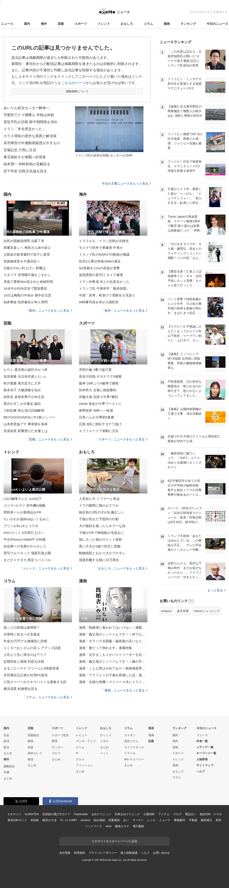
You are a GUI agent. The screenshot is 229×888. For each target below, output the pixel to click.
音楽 (30, 747)
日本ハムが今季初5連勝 (96, 417)
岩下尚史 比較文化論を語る (25, 171)
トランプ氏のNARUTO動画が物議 (104, 254)
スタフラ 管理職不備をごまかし (27, 275)
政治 (6, 747)
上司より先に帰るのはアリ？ (25, 655)
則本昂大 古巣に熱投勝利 (97, 390)
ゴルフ (56, 753)
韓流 (30, 759)
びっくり (105, 735)
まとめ (8, 753)
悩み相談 (99, 820)
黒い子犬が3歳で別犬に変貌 (100, 546)
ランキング (188, 23)
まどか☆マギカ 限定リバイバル (27, 560)
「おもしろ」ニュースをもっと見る (121, 568)
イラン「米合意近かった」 (25, 129)
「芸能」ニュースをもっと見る (49, 439)
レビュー (81, 735)
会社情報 (64, 852)
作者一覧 (202, 741)
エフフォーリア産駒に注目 (99, 431)
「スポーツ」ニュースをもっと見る (121, 439)
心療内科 (149, 814)
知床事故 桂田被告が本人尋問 (26, 302)
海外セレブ (35, 753)
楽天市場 (182, 611)
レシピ (151, 820)
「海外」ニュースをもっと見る (124, 310)
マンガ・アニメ (86, 741)
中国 (6, 772)
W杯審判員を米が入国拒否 (99, 302)
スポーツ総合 (60, 735)
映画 (30, 741)
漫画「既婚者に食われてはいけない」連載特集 (113, 627)
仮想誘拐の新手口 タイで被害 (101, 275)
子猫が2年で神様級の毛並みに (101, 533)
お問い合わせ (161, 852)
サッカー (57, 747)
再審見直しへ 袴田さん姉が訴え (27, 247)
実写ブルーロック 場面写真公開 (27, 553)
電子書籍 (138, 826)
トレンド (104, 23)
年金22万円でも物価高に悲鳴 (25, 641)
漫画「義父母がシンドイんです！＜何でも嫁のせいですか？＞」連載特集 (113, 634)
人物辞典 (202, 759)
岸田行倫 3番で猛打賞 (95, 369)
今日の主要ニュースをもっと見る (126, 183)
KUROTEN (32, 814)
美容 (218, 820)
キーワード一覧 (206, 753)
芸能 (61, 23)
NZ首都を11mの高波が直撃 (99, 268)
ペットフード (93, 826)
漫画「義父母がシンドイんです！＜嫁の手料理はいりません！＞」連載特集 (113, 661)
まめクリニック (101, 814)
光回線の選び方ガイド (56, 814)
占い (126, 820)
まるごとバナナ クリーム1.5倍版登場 (31, 668)
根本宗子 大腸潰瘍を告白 (22, 390)
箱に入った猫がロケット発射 (100, 539)
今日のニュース (217, 23)
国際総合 (9, 766)
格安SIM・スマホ (211, 814)
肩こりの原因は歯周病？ (22, 627)
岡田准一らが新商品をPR (22, 512)
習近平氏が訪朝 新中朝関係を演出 (30, 122)
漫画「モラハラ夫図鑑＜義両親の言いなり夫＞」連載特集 (113, 641)
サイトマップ (204, 765)
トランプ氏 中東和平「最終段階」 (104, 288)
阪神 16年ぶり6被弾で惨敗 (99, 383)
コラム (148, 23)
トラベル (130, 753)
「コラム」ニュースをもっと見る (47, 697)
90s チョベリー (134, 759)
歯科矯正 (206, 820)
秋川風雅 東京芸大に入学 (22, 383)
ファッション (84, 765)
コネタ (104, 741)
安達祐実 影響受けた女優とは (26, 431)
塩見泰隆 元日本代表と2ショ (25, 376)
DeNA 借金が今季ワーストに (100, 403)
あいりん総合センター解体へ (27, 108)
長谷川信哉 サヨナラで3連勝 (100, 376)
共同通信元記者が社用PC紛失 (26, 675)
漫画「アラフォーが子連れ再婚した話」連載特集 (113, 675)
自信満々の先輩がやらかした (25, 546)
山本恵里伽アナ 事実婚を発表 (26, 424)
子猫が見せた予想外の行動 (99, 519)
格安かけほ (49, 820)
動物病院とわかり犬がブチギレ (102, 553)
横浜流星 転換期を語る (21, 689)
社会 (6, 735)
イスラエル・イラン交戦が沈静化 (104, 241)
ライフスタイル (134, 747)
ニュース (7, 23)
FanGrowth (81, 814)
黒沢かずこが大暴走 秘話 (22, 403)
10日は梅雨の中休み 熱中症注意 (27, 295)
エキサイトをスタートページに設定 (114, 841)
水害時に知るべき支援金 (22, 634)
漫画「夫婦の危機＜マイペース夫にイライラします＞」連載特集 (113, 682)
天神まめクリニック (127, 814)
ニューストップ (200, 12)
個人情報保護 (128, 852)
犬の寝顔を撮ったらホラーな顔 (102, 526)
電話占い (190, 814)
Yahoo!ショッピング (207, 611)
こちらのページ (73, 83)
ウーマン (138, 820)
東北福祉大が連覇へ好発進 (25, 157)
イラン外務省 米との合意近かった (104, 281)
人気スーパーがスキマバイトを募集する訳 (35, 682)
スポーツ (81, 23)
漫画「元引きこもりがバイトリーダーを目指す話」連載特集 (113, 655)
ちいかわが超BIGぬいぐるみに (26, 519)
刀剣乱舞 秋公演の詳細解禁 (24, 410)
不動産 (193, 820)
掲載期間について (77, 91)
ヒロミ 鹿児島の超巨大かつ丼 (26, 369)
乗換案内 (179, 820)
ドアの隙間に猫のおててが (99, 505)
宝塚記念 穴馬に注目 (20, 150)
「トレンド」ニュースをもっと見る (46, 568)
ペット (104, 753)
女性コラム (131, 741)
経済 (6, 741)
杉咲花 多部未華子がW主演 (24, 397)
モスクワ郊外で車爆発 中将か (101, 247)
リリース (202, 735)
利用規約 (79, 852)
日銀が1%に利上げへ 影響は (25, 268)
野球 (54, 741)
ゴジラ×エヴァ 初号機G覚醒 (24, 505)
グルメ (80, 759)
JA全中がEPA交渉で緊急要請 (25, 288)
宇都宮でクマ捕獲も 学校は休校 (29, 115)
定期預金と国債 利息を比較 (24, 661)
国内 (27, 23)
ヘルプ (200, 771)
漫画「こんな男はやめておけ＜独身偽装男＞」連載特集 (113, 668)
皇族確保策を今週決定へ (22, 261)
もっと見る (216, 590)
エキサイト (220, 12)
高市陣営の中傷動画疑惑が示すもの (32, 143)
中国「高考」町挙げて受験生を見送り (107, 295)
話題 (151, 741)
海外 (44, 23)
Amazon (166, 611)
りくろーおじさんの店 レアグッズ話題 (32, 648)
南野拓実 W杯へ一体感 (96, 410)
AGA (108, 826)
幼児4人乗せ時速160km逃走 (100, 261)
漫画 (167, 23)
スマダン (130, 735)
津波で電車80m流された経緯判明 (28, 281)
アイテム (163, 814)
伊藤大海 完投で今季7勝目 (98, 397)
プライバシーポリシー (103, 852)
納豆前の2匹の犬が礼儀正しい (101, 512)
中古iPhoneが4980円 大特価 (24, 539)
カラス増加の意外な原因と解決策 (30, 136)
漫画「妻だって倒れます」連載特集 (105, 648)
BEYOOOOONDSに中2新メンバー (29, 417)
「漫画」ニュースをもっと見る (124, 690)
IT (77, 753)
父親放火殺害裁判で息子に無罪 (27, 254)
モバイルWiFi (68, 820)
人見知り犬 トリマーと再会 (99, 499)
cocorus (85, 820)
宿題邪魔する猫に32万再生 (99, 560)
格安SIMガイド (17, 820)
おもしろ (127, 23)
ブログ (177, 814)
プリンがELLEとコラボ (21, 526)
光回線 (34, 820)
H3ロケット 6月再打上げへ (24, 533)
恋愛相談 (114, 820)
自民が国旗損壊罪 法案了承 (24, 241)
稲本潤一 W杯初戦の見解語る (27, 164)
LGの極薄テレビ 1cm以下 (23, 499)
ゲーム (80, 747)
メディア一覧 (204, 747)
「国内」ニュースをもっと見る (49, 310)
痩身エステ (122, 826)
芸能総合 (33, 735)
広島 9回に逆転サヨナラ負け (100, 424)
